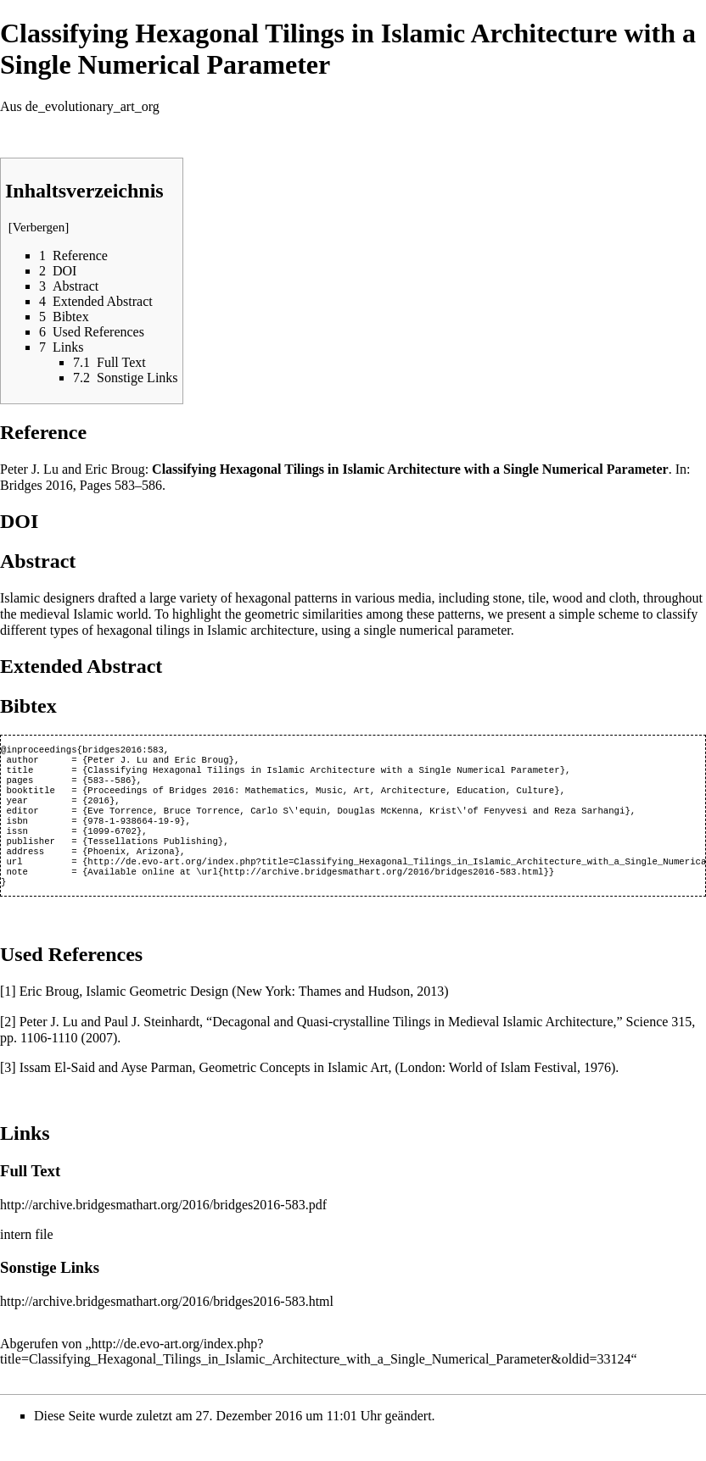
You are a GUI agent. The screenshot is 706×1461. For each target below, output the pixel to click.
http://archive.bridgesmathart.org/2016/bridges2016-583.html (166, 1325)
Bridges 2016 (36, 485)
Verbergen (39, 227)
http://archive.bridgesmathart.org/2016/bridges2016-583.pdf (163, 1228)
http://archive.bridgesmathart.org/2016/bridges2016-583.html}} (388, 893)
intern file (26, 1258)
